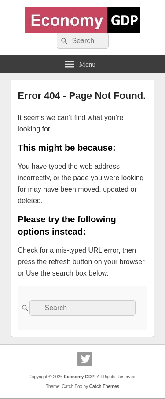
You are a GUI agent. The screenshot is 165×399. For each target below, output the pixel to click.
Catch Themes (104, 386)
